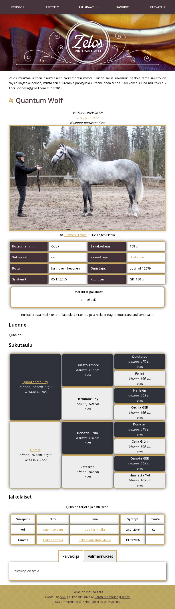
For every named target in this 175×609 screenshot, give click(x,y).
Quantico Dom (53, 529)
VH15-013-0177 (87, 118)
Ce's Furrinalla (95, 529)
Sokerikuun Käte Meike (95, 540)
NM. (63, 597)
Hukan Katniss (53, 540)
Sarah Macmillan (106, 597)
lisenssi (125, 597)
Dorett (35, 450)
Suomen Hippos (75, 235)
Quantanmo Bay (35, 382)
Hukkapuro (137, 257)
